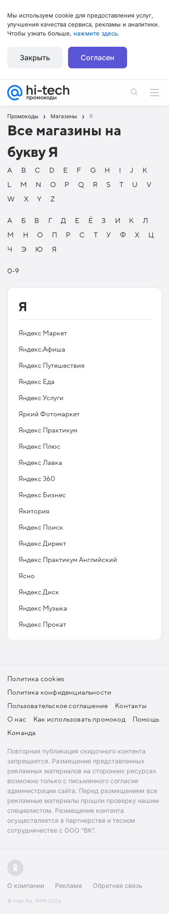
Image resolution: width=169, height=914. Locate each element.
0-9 (13, 271)
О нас (16, 719)
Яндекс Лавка (40, 462)
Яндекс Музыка (42, 608)
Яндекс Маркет (42, 333)
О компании (25, 885)
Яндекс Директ (42, 543)
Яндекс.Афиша (41, 349)
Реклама (68, 885)
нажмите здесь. (96, 33)
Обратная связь (117, 885)
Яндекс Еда (36, 381)
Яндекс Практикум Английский (67, 559)
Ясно (26, 576)
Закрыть (35, 57)
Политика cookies (35, 678)
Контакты (130, 705)
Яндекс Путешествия (51, 365)
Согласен (97, 57)
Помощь (145, 719)
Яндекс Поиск (40, 527)
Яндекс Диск (38, 592)
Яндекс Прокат (42, 624)
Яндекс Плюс (39, 446)
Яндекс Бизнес (42, 495)
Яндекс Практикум (48, 430)
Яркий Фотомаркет (49, 414)
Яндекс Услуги (41, 397)
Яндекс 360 (36, 478)
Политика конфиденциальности (59, 692)
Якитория (34, 511)
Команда (21, 732)
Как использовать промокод (79, 719)
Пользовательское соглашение (57, 705)
